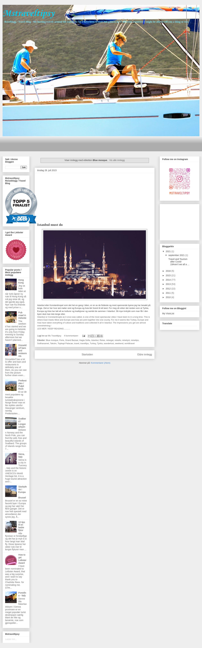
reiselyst (126, 340)
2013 (168, 284)
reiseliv (118, 340)
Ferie (61, 340)
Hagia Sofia (84, 340)
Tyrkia (100, 343)
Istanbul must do (50, 225)
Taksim (53, 343)
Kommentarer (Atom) (100, 363)
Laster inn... (11, 639)
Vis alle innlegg (117, 160)
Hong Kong (21, 281)
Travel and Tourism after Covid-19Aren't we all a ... (178, 262)
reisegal (110, 340)
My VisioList (168, 313)
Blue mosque (52, 340)
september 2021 (176, 255)
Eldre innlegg (144, 354)
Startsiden (87, 354)
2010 (168, 297)
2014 (168, 279)
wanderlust (109, 343)
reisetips (135, 340)
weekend (119, 343)
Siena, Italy (21, 455)
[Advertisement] (63, 143)
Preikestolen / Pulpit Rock (22, 384)
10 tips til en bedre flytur (21, 526)
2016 (168, 271)
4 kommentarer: (71, 336)
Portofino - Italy (22, 594)
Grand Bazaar (71, 340)
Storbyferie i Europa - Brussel (22, 492)
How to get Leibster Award (22, 558)
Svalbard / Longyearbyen (22, 422)
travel (76, 343)
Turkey (93, 343)
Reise (102, 340)
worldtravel (130, 343)
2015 (168, 275)
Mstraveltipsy (28, 13)
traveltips (84, 343)
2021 (168, 251)
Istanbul (95, 340)
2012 (168, 288)
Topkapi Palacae (65, 343)
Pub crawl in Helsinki (22, 315)
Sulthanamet (43, 343)
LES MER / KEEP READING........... (53, 328)
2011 (168, 293)
